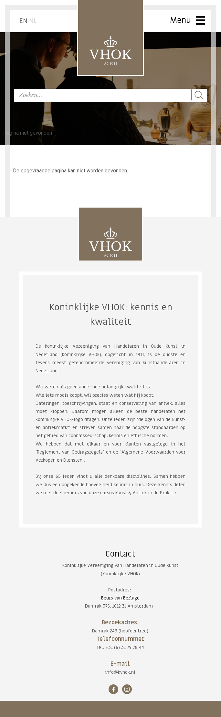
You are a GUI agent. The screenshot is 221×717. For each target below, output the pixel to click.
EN (23, 21)
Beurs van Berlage (120, 598)
